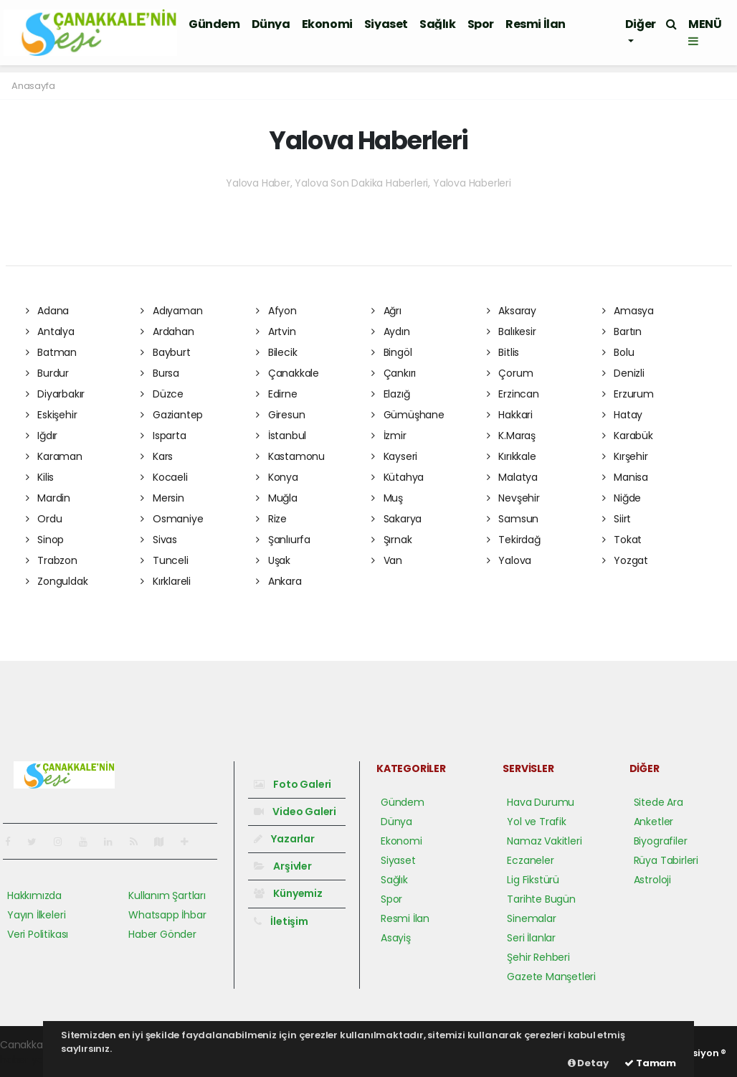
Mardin (48, 498)
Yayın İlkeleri (36, 915)
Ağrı (386, 311)
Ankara (278, 581)
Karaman (54, 456)
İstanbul (281, 435)
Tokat (622, 539)
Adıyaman (171, 311)
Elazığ (390, 394)
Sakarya (396, 519)
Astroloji (652, 880)
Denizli (623, 373)
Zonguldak (57, 581)
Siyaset (386, 24)
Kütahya (397, 477)
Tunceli (164, 560)
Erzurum (628, 394)
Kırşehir (625, 456)
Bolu (618, 352)
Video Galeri (295, 811)
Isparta (163, 435)
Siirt (617, 519)
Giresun (280, 415)
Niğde (622, 498)
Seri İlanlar (531, 938)
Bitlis (503, 352)
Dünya (271, 24)
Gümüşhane (407, 415)
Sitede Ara (658, 802)
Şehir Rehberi (538, 957)
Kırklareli (166, 581)
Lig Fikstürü (533, 880)
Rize (271, 519)
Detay (588, 1063)
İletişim (281, 921)
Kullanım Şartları (167, 895)
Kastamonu (290, 456)
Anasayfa (32, 86)
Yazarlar (284, 839)
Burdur (47, 373)
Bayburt (165, 352)
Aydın (390, 331)
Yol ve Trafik (536, 821)
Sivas (159, 539)
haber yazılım (32, 1060)
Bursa (160, 373)
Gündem (214, 24)
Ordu (44, 519)
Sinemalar (531, 918)
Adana (48, 311)
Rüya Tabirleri (666, 860)
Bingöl (391, 352)
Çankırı (393, 373)
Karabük (627, 435)
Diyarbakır (55, 394)
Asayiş (396, 938)
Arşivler (283, 866)
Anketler (653, 821)
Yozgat (625, 560)
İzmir (388, 435)
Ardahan (167, 331)
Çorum (510, 373)
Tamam (650, 1063)
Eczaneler (530, 860)
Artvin (275, 331)
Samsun (512, 519)
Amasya (628, 311)
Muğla (277, 498)
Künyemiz (288, 893)
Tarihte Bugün (541, 899)
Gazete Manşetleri (551, 976)
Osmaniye (172, 519)
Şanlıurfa (283, 539)
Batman (51, 352)
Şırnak (391, 539)
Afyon (276, 311)
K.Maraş (511, 435)
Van (386, 560)
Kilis (40, 477)
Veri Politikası (37, 934)
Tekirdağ (514, 539)
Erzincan (513, 394)
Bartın (622, 331)
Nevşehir (513, 498)
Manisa (625, 477)
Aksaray (511, 311)
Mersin (162, 498)
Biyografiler (661, 841)
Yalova (509, 560)
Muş (387, 498)
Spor (480, 24)
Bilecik (276, 352)
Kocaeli (164, 477)
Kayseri (394, 456)
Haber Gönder (162, 934)
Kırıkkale (511, 456)
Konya (277, 477)
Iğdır (42, 435)
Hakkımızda (34, 895)
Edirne (276, 394)
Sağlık (437, 24)
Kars (157, 456)
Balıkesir (511, 331)
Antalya (50, 331)
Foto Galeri (293, 784)
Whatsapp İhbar (167, 915)
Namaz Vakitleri (544, 841)
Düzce (162, 394)
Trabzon (51, 560)
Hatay (622, 415)
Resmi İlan (535, 24)
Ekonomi (327, 24)
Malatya (512, 477)
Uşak (273, 560)
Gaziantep (172, 415)
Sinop (45, 539)
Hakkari (510, 415)
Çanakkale (287, 373)
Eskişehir (51, 415)
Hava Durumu (540, 802)
